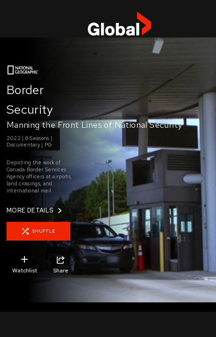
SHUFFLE (38, 231)
